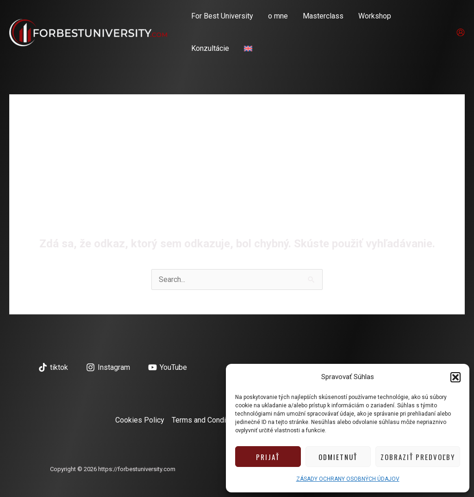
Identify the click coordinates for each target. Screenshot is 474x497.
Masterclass (323, 16)
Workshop (374, 16)
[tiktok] (53, 367)
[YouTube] (167, 367)
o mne (278, 16)
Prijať (268, 457)
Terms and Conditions (207, 420)
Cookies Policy (139, 420)
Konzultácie (210, 48)
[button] (455, 377)
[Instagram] (108, 367)
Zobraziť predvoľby (417, 457)
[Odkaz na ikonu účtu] (460, 32)
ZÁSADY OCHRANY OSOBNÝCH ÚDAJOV (347, 479)
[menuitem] (248, 48)
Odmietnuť (337, 457)
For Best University (222, 16)
